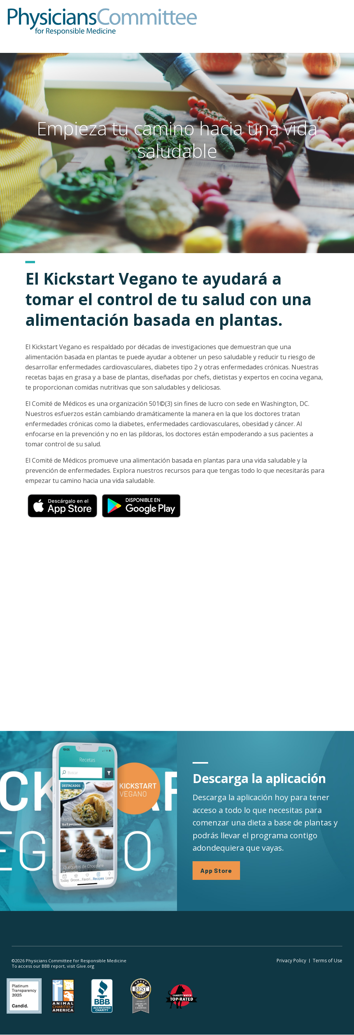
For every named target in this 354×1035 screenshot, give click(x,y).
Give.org (85, 966)
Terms (327, 960)
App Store (216, 870)
